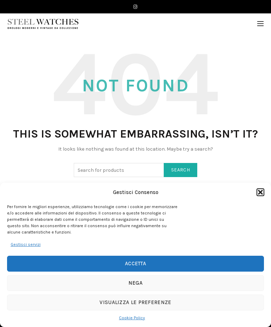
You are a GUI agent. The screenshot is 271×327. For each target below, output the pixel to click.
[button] (260, 192)
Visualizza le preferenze (135, 302)
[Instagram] (135, 7)
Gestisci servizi (26, 244)
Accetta (135, 263)
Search (180, 170)
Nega (135, 283)
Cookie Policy (132, 317)
